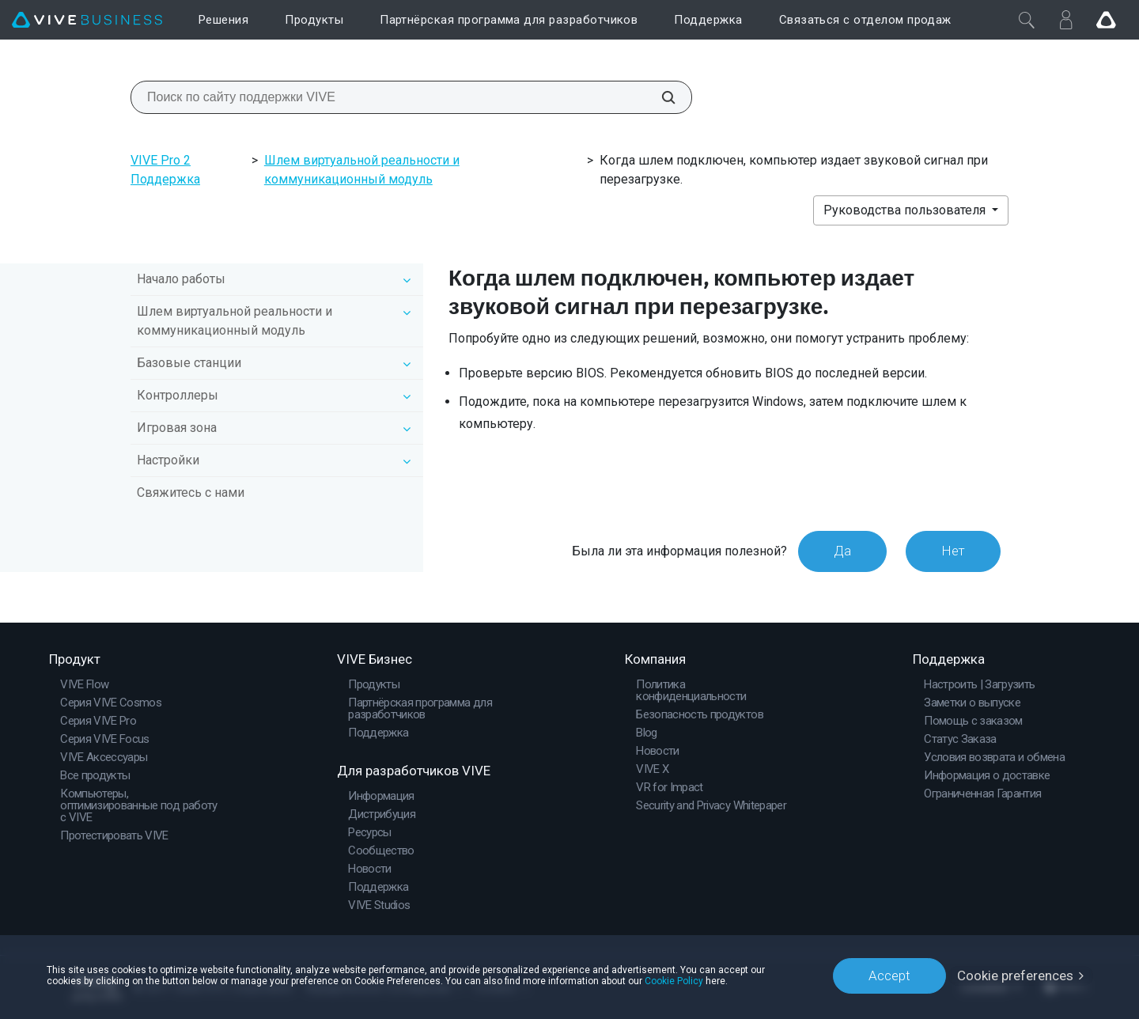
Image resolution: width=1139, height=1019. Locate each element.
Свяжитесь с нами (190, 492)
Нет (953, 551)
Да (842, 551)
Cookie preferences (1015, 975)
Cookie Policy (674, 981)
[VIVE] (87, 20)
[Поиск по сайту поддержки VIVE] (659, 97)
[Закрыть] (1026, 20)
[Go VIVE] (1106, 20)
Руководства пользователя (906, 210)
